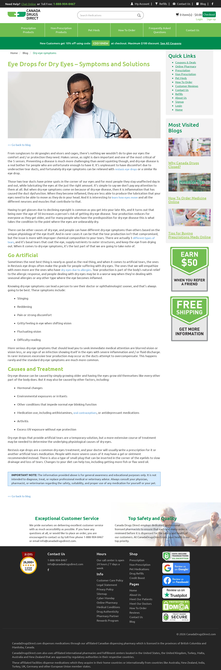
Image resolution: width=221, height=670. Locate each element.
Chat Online (28, 4)
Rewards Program (108, 620)
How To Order (183, 82)
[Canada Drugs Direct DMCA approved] (176, 606)
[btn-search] (139, 15)
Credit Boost (137, 577)
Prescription (182, 70)
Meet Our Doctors (140, 603)
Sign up (211, 19)
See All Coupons (170, 43)
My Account (140, 3)
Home (14, 52)
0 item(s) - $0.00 (189, 14)
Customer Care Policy (110, 580)
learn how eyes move (125, 197)
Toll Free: (58, 4)
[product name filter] (111, 15)
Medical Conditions (108, 607)
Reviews (134, 612)
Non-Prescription (139, 564)
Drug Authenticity (108, 611)
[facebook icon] (212, 4)
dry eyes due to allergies (76, 269)
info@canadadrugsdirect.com (65, 564)
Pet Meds (181, 78)
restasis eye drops (126, 169)
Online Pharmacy (185, 66)
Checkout (209, 14)
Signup (179, 101)
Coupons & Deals (185, 62)
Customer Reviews (186, 86)
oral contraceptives (85, 412)
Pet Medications (139, 569)
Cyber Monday (105, 598)
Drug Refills (136, 573)
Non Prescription (185, 74)
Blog (201, 3)
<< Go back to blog (19, 144)
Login (199, 19)
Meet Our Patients (140, 599)
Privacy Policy (105, 589)
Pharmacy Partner (108, 616)
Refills (161, 3)
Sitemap (102, 593)
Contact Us (181, 3)
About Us (181, 97)
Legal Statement (107, 584)
